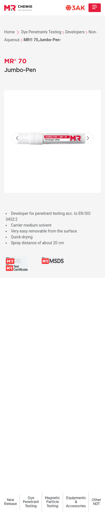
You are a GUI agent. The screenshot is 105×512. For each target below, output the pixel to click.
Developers (75, 32)
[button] (17, 138)
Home (10, 32)
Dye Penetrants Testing (41, 32)
